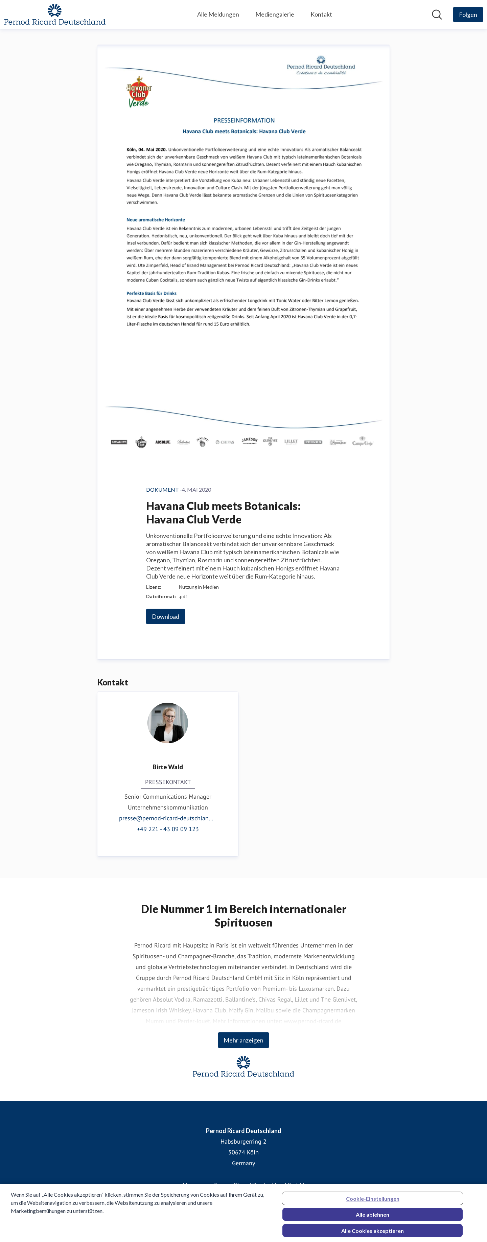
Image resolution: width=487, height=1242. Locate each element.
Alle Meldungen (218, 14)
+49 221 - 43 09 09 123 (168, 829)
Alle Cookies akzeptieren (372, 1233)
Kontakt (321, 14)
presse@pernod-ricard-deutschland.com (167, 818)
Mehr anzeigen (243, 1040)
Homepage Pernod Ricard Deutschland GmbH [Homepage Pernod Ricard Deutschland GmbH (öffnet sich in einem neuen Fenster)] (243, 1185)
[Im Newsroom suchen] (437, 14)
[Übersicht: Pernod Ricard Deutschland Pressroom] (55, 14)
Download (165, 616)
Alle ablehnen (372, 1217)
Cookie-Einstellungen (372, 1201)
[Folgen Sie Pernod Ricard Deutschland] (468, 14)
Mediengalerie (274, 14)
